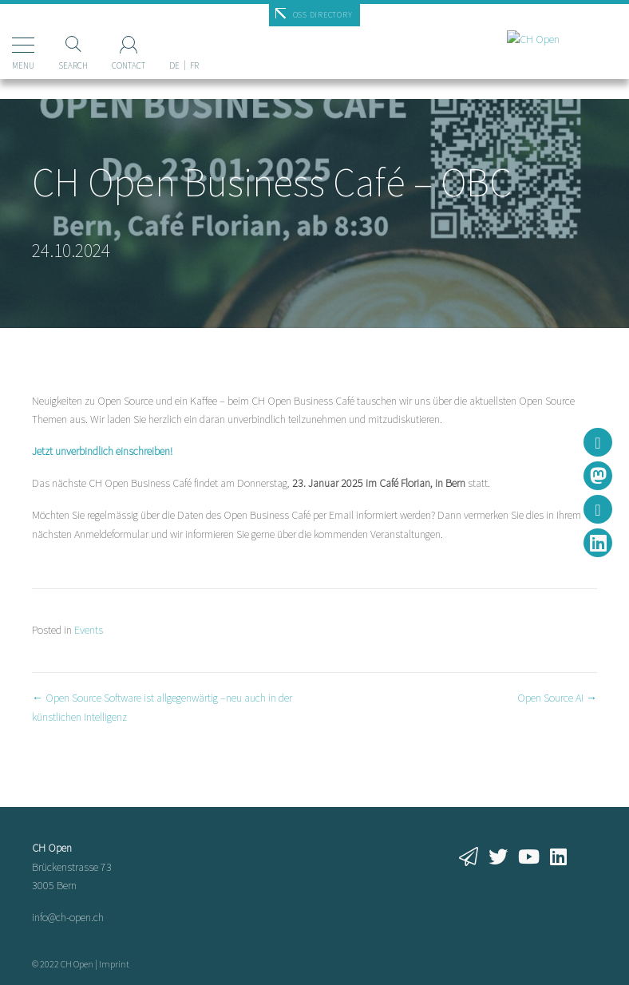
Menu (23, 65)
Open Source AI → (557, 697)
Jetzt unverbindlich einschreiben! (102, 451)
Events (88, 630)
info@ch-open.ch (68, 917)
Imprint (114, 964)
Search (73, 65)
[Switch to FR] (194, 39)
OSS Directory (323, 15)
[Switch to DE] (174, 39)
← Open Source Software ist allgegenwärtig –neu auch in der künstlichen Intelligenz (162, 707)
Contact (128, 65)
